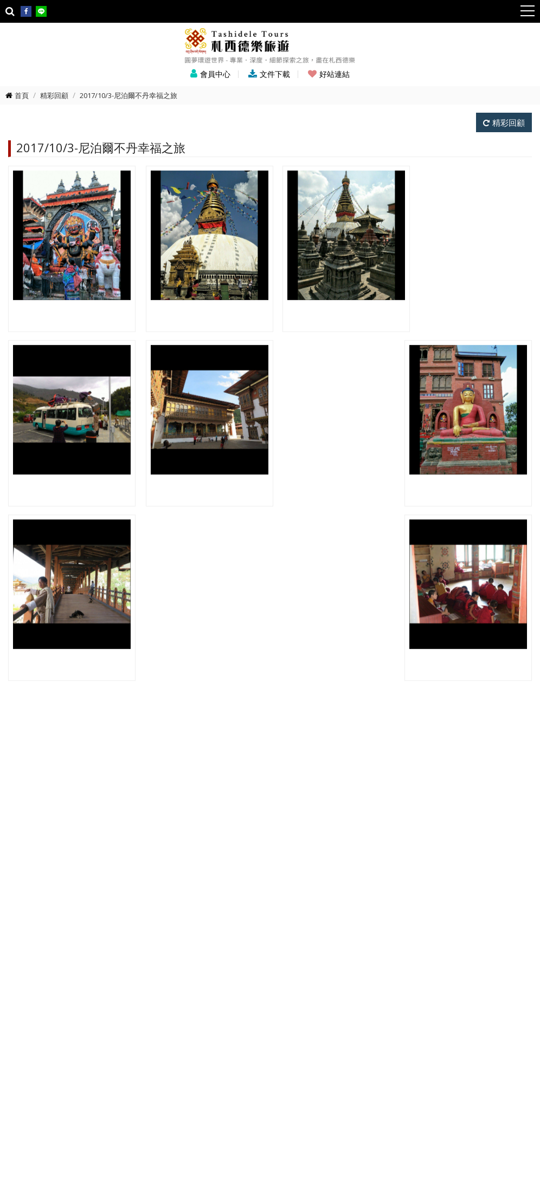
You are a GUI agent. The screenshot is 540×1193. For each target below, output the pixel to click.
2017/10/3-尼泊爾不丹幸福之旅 (128, 95)
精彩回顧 (54, 95)
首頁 (22, 95)
